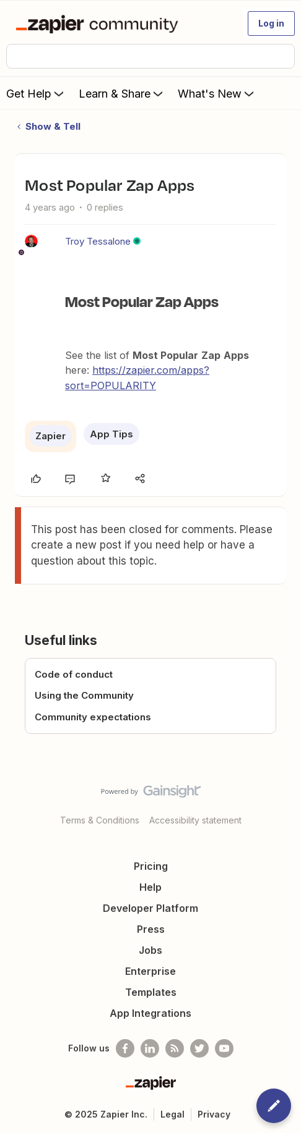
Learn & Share (122, 93)
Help (150, 887)
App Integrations (150, 1013)
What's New (217, 93)
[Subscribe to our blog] (174, 1048)
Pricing (151, 866)
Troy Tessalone (98, 241)
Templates (151, 992)
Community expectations (93, 717)
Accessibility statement (195, 820)
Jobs (150, 950)
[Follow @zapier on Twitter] (199, 1048)
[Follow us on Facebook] (125, 1048)
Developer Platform (150, 908)
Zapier (50, 436)
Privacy (214, 1114)
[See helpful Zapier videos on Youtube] (224, 1048)
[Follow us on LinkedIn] (150, 1048)
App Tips (111, 434)
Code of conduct (74, 674)
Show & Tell (53, 126)
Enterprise (150, 971)
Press (151, 929)
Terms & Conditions (99, 820)
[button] (271, 23)
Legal (172, 1114)
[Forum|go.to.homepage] (99, 23)
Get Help (36, 93)
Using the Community (84, 695)
